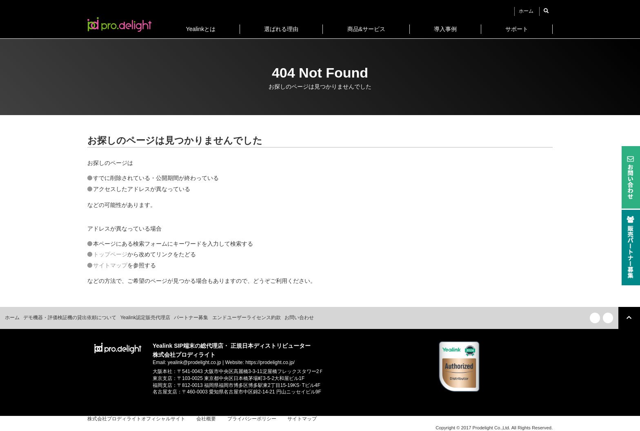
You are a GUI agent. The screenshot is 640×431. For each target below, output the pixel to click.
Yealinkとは (201, 29)
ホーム (526, 11)
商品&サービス (366, 29)
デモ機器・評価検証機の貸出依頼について (69, 317)
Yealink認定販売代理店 (145, 317)
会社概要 (206, 419)
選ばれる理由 (281, 29)
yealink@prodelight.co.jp (194, 362)
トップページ (110, 254)
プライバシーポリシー (251, 419)
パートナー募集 (191, 317)
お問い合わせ (299, 317)
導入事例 (445, 29)
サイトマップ (110, 265)
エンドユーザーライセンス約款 (246, 317)
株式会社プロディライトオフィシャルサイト (136, 419)
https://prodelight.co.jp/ (270, 362)
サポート (516, 29)
